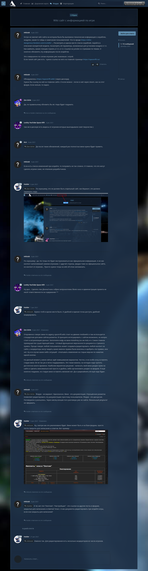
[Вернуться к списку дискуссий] (3, 3)
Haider (29, 506)
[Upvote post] (93, 64)
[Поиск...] (110, 3)
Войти (134, 3)
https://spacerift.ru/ (91, 59)
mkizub (30, 312)
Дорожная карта (39, 3)
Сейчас (121, 79)
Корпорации (67, 3)
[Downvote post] (97, 64)
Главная (25, 3)
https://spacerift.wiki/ (46, 79)
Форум (54, 3)
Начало (121, 40)
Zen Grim (30, 146)
